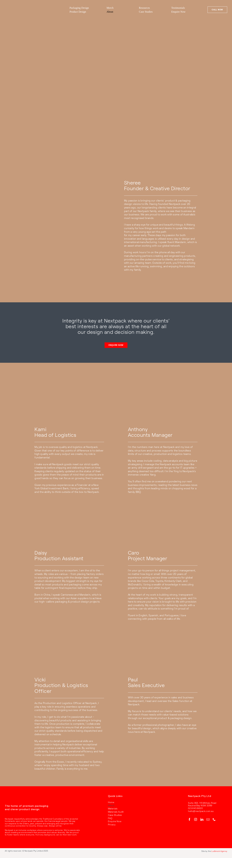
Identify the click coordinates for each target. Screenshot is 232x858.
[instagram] (195, 819)
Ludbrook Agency (219, 851)
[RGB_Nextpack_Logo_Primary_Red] (22, 6)
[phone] (214, 819)
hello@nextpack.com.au (201, 811)
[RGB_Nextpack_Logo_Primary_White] (14, 796)
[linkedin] (201, 819)
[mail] (208, 819)
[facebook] (189, 819)
